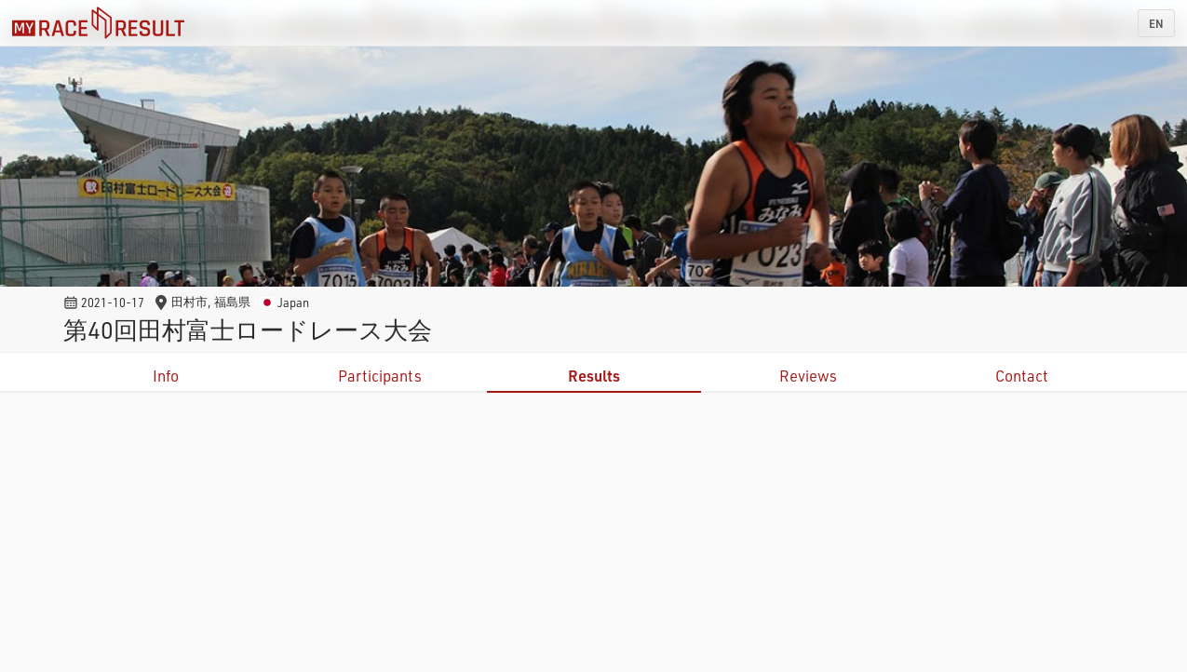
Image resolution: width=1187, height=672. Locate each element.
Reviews (808, 375)
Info (166, 375)
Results (594, 375)
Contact (1021, 375)
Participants (380, 375)
